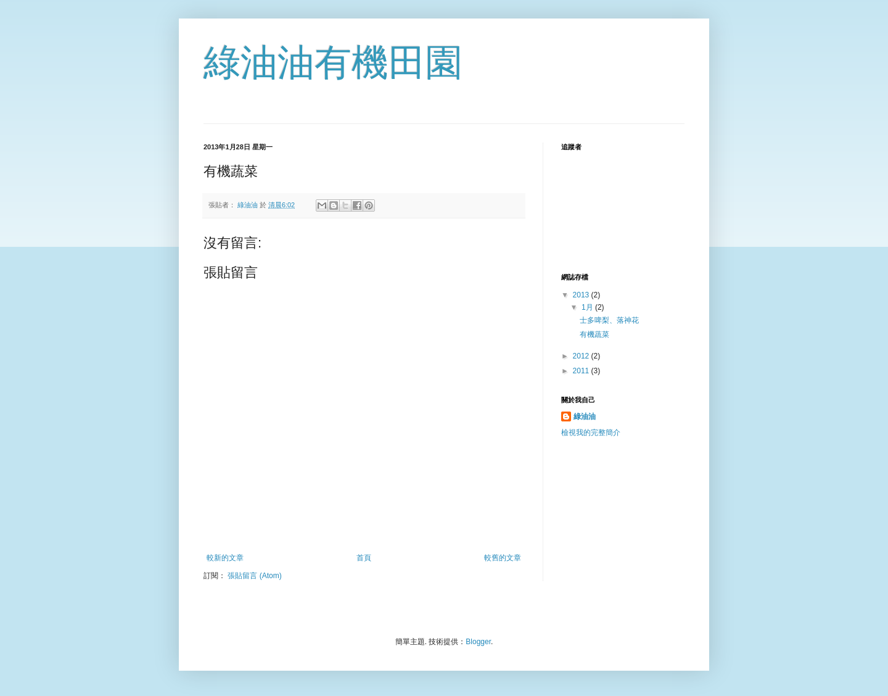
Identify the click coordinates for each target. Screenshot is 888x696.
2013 (582, 295)
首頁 (363, 557)
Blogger (478, 641)
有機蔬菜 (594, 334)
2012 (582, 356)
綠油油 (585, 416)
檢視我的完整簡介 (590, 432)
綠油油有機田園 (333, 62)
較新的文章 (225, 557)
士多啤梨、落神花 (609, 320)
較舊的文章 (502, 557)
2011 (582, 371)
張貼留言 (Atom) (254, 575)
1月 (588, 307)
